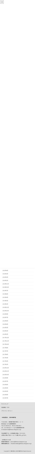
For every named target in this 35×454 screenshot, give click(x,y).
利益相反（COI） (5, 407)
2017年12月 (6, 337)
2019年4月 (5, 297)
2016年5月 (5, 388)
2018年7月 (5, 317)
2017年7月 (5, 351)
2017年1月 (5, 364)
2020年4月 (5, 270)
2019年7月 (5, 290)
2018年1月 (5, 334)
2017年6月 (5, 354)
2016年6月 (5, 384)
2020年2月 (5, 277)
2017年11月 (6, 341)
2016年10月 (6, 374)
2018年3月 (5, 327)
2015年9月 (5, 394)
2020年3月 (5, 274)
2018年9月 (5, 314)
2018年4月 (5, 324)
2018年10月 (6, 311)
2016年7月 (5, 381)
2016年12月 (6, 368)
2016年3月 (5, 391)
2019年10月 (6, 287)
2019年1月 (5, 304)
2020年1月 (5, 280)
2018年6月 (5, 321)
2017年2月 (5, 361)
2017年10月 (6, 344)
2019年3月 (5, 300)
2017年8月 (5, 347)
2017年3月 (5, 357)
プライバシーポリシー (7, 411)
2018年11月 (6, 307)
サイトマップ (4, 404)
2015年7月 (5, 398)
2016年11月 (6, 371)
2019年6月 (5, 294)
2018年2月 (5, 331)
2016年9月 (5, 378)
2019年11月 (6, 284)
